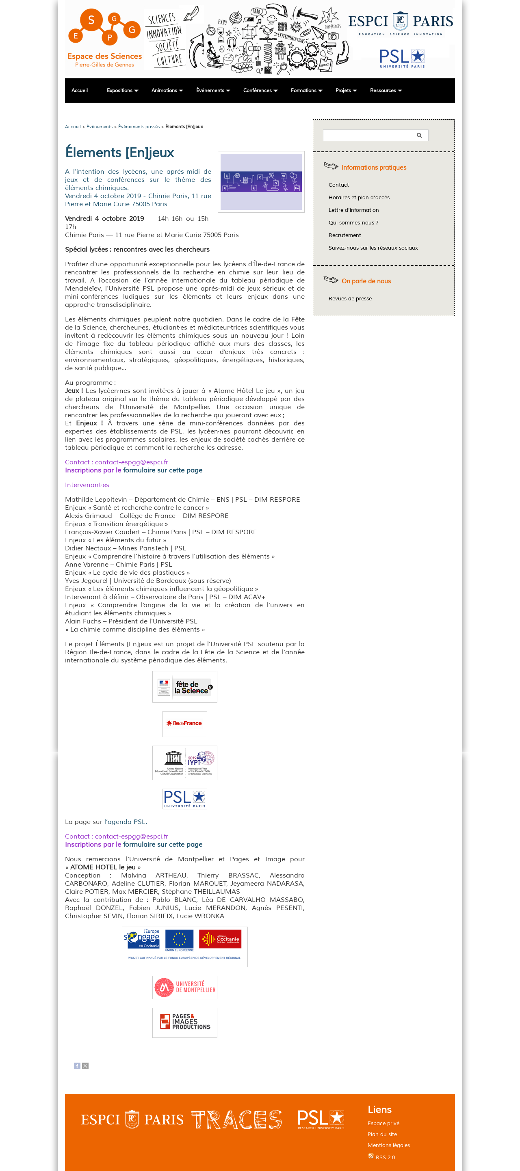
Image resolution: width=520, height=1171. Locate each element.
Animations (164, 91)
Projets (343, 91)
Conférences (257, 91)
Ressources (383, 91)
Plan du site (382, 1134)
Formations (303, 91)
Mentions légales (389, 1145)
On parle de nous (366, 281)
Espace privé (383, 1123)
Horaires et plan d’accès (359, 197)
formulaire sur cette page (162, 470)
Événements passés (139, 126)
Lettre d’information (354, 210)
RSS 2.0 (381, 1157)
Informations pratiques (374, 168)
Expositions (119, 91)
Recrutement (345, 235)
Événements (210, 91)
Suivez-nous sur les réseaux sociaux (373, 248)
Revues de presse (350, 298)
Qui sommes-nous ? (354, 223)
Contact (339, 185)
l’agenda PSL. (125, 822)
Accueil (80, 91)
